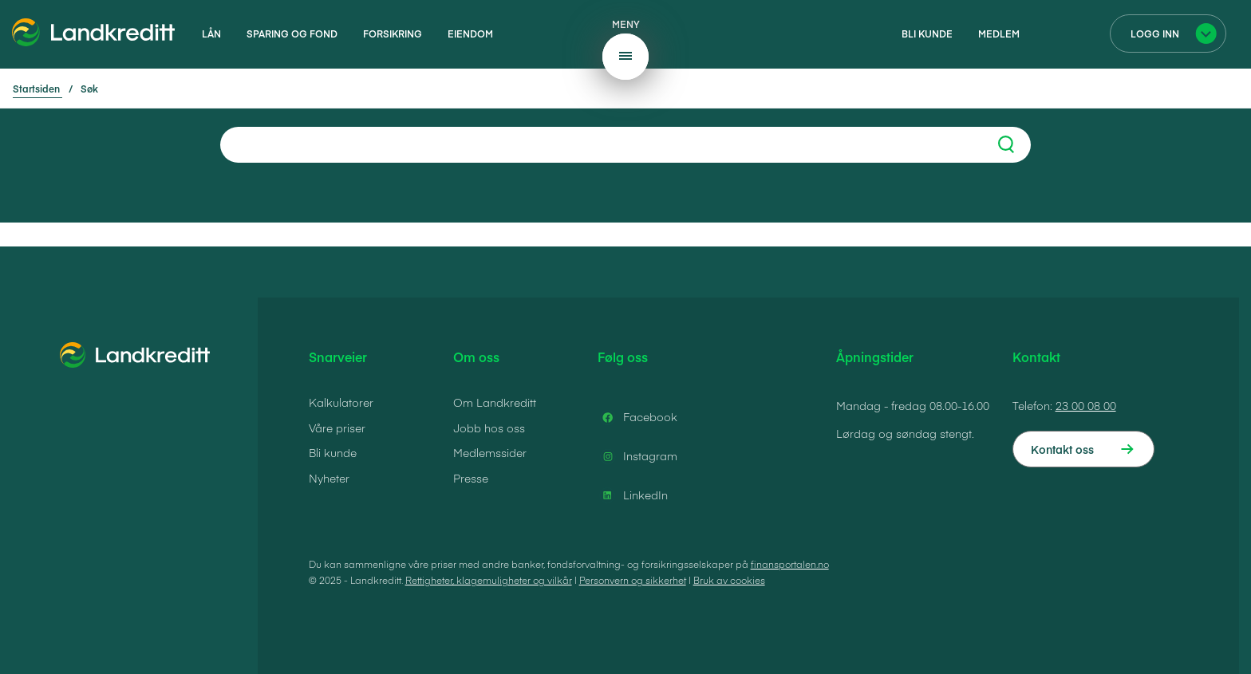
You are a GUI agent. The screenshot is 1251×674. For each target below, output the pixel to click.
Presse (470, 478)
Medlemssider (490, 452)
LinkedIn (633, 495)
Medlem (999, 33)
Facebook (637, 417)
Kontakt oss (1062, 449)
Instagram (637, 456)
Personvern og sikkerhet (632, 579)
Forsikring (392, 33)
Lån (211, 33)
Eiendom (470, 33)
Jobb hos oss (489, 428)
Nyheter (329, 478)
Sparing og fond (292, 33)
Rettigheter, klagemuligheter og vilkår (488, 579)
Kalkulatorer (341, 402)
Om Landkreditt (494, 402)
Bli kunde (927, 33)
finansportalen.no (790, 564)
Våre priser (337, 428)
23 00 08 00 (1086, 405)
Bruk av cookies (729, 579)
